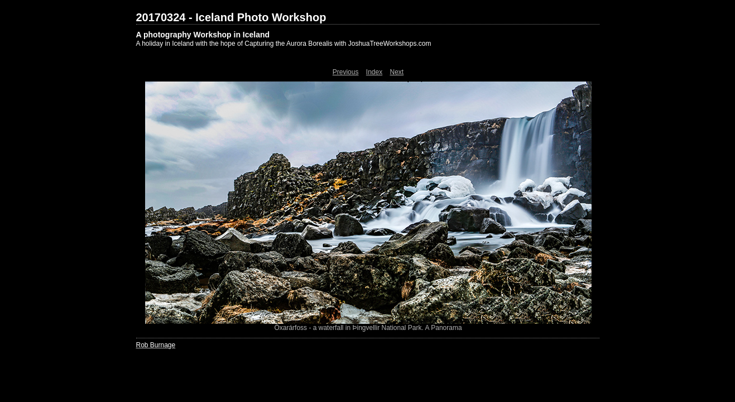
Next (397, 72)
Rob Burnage (156, 345)
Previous (346, 72)
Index (374, 72)
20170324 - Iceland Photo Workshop (231, 17)
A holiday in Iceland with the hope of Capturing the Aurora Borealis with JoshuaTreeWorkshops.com (283, 43)
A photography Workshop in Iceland (203, 34)
